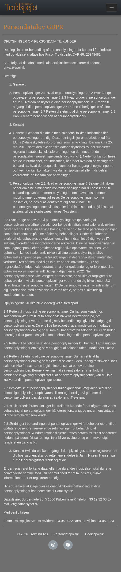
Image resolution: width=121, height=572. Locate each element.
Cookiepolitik (94, 534)
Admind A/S (39, 534)
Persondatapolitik (66, 534)
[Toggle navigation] (111, 8)
